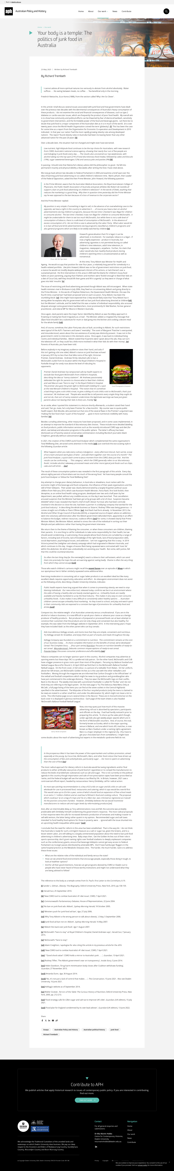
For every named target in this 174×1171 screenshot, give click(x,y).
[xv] (82, 510)
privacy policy (142, 1165)
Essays (46, 1030)
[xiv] (43, 955)
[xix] (43, 986)
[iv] (108, 228)
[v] (63, 281)
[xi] (50, 416)
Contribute (126, 11)
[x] (95, 400)
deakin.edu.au (16, 2)
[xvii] (74, 563)
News (114, 11)
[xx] (42, 992)
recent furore (94, 568)
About (90, 11)
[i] (111, 126)
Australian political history (94, 1030)
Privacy (97, 1160)
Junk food (114, 1030)
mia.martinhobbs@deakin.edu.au (108, 1141)
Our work (102, 11)
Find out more (86, 1100)
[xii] (81, 435)
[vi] (57, 297)
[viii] (61, 322)
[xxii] (83, 823)
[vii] (130, 300)
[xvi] (95, 518)
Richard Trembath (50, 1034)
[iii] (111, 159)
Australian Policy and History (66, 1030)
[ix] (42, 927)
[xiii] (95, 443)
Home (81, 11)
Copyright (105, 1160)
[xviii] (43, 978)
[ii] (76, 137)
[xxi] (43, 1000)
